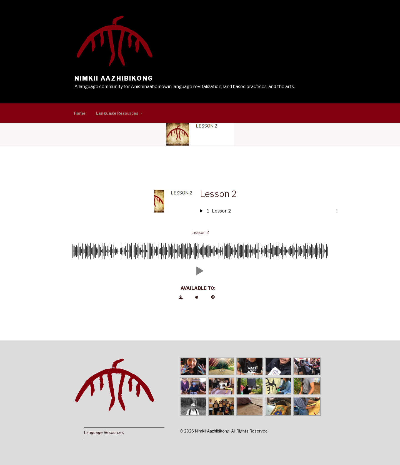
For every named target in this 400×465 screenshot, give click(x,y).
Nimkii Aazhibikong (113, 78)
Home (80, 113)
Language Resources (120, 113)
